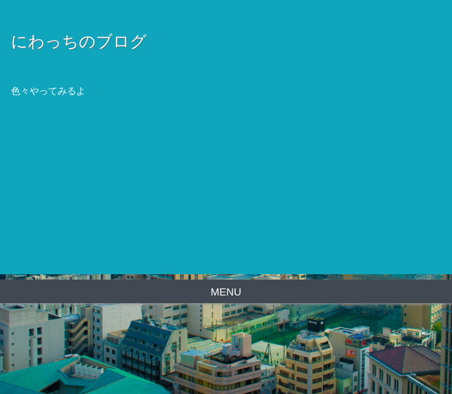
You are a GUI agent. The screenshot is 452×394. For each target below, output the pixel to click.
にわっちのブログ (79, 41)
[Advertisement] (226, 197)
